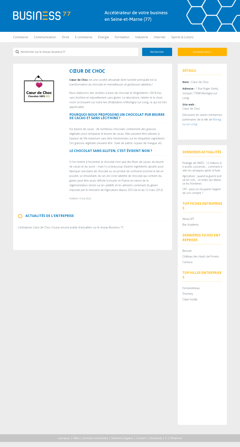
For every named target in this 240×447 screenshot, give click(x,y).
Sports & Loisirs (182, 37)
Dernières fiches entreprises (201, 240)
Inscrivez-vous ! (202, 52)
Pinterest (176, 443)
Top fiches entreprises (202, 207)
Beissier (187, 254)
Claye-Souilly (189, 304)
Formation (122, 37)
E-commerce (83, 37)
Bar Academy (190, 227)
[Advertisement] (202, 369)
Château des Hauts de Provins (200, 260)
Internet (159, 37)
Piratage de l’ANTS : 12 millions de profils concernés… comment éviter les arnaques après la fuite (202, 168)
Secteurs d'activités (95, 443)
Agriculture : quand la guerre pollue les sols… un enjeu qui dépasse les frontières (201, 181)
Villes (76, 443)
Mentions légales (122, 443)
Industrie (141, 37)
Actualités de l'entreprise (50, 216)
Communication (45, 37)
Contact (141, 443)
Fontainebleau (191, 293)
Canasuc (187, 266)
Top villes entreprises (201, 278)
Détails (189, 70)
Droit (65, 37)
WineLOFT (188, 222)
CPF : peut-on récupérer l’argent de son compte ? (201, 193)
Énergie (103, 37)
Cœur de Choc (191, 109)
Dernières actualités (201, 153)
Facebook (155, 443)
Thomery (187, 298)
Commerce (20, 37)
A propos (64, 443)
